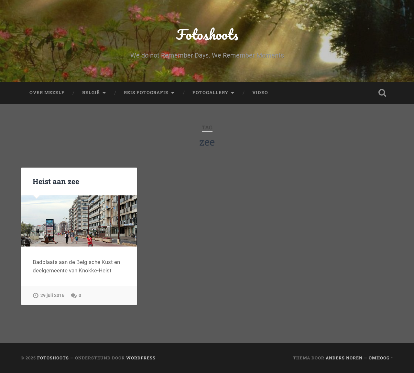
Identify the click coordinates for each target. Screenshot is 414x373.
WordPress (141, 357)
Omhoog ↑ (381, 357)
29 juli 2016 (52, 295)
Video (260, 92)
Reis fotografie (146, 92)
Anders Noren (344, 357)
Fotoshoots (207, 34)
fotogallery (210, 92)
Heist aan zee (56, 181)
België (91, 92)
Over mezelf (47, 92)
